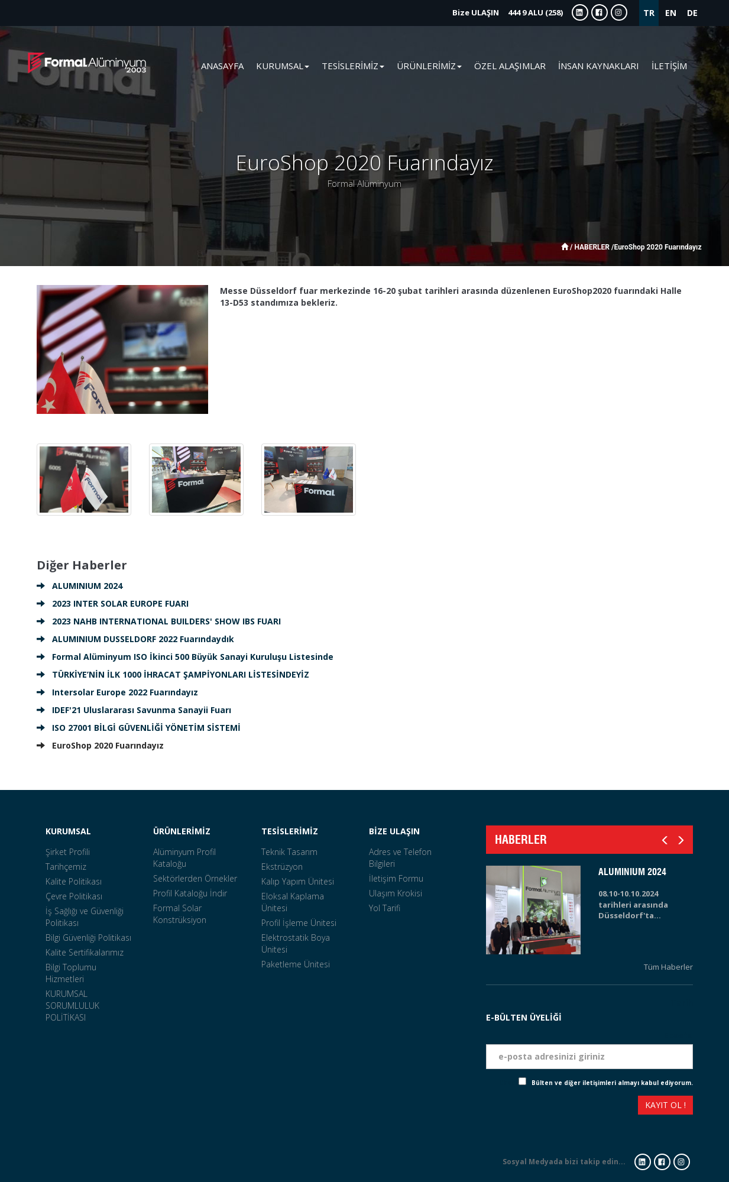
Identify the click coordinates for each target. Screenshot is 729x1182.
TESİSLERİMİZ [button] (353, 66)
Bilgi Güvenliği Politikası (88, 937)
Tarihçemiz (66, 866)
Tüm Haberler (668, 966)
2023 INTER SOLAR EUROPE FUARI (113, 603)
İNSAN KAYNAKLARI (598, 66)
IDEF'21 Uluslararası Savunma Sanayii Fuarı (134, 709)
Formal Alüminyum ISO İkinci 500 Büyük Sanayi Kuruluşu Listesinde (185, 656)
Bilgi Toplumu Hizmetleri (71, 973)
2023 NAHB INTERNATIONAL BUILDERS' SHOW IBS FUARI (159, 621)
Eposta (678, 1035)
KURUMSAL (68, 831)
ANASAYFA (222, 66)
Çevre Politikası (74, 896)
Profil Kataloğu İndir (190, 893)
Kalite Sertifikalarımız (85, 952)
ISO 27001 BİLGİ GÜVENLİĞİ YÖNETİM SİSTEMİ (139, 727)
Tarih (681, 1002)
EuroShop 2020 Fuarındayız (100, 745)
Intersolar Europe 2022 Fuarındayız (117, 692)
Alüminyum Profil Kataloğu (184, 857)
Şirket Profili (68, 851)
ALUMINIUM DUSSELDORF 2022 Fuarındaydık (135, 639)
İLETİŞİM (669, 66)
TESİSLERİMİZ (289, 831)
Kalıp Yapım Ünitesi (297, 881)
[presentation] (529, 1107)
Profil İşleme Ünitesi (298, 922)
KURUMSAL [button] (282, 66)
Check (509, 1083)
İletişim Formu (396, 878)
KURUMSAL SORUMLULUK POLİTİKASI (72, 1005)
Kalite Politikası (74, 881)
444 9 (507, 12)
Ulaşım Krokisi (395, 893)
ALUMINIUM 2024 (79, 585)
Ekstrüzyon (282, 866)
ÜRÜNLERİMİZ (181, 831)
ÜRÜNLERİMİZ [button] (429, 66)
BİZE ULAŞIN (394, 831)
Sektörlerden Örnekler (195, 878)
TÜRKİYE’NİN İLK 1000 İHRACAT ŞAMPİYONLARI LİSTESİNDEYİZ (173, 674)
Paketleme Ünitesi (295, 964)
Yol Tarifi (384, 908)
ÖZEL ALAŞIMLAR (510, 66)
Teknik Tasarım (289, 851)
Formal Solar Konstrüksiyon (179, 913)
